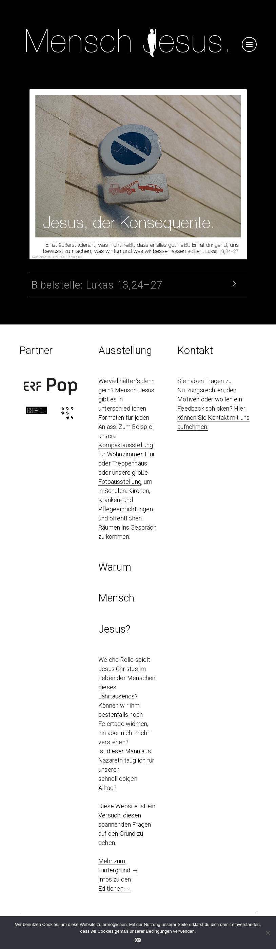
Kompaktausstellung (125, 445)
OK (138, 940)
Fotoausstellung (119, 481)
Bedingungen (159, 931)
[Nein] (267, 932)
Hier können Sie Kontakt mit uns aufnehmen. (213, 417)
